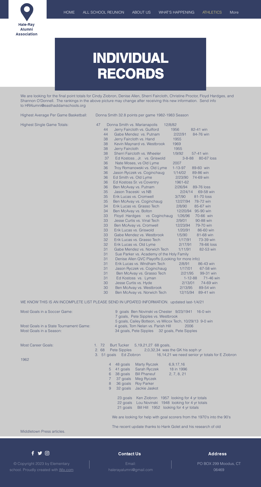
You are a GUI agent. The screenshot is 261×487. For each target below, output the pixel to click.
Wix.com (66, 469)
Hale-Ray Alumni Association (27, 29)
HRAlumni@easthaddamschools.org (55, 105)
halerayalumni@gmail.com (130, 469)
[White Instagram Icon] (47, 453)
